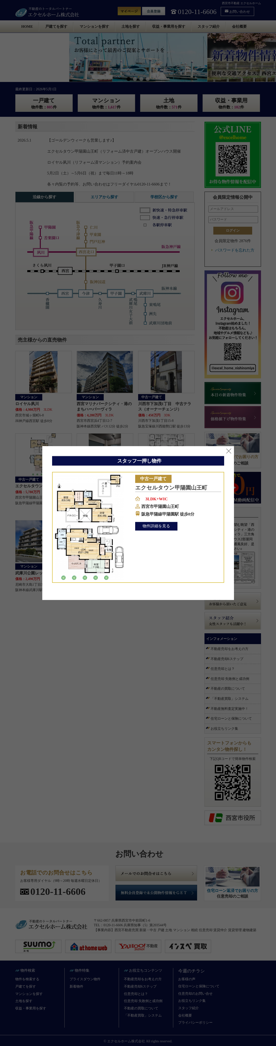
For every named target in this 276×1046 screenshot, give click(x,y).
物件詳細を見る (156, 526)
